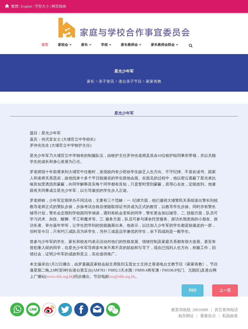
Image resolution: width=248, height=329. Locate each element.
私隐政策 (230, 316)
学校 (104, 45)
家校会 (63, 45)
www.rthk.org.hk (59, 276)
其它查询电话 (226, 310)
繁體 (14, 6)
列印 (192, 290)
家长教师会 (129, 45)
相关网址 (186, 316)
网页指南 (59, 6)
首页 (44, 45)
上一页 (225, 290)
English (26, 6)
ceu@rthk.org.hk (122, 276)
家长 (84, 45)
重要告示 (208, 316)
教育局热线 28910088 (189, 310)
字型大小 (42, 6)
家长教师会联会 (163, 45)
